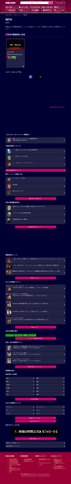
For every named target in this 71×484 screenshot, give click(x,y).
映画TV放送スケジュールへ (35, 366)
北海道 (8, 384)
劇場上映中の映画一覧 (35, 198)
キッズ (38, 410)
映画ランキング (59, 7)
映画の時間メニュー (11, 7)
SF (7, 410)
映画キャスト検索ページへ (13, 443)
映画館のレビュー (29, 461)
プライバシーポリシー (44, 474)
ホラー (38, 413)
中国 (7, 391)
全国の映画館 (28, 459)
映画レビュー (34, 327)
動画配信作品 (47, 10)
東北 (37, 384)
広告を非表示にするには (57, 107)
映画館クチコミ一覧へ (35, 418)
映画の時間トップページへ (13, 446)
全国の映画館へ (35, 399)
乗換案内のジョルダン (30, 474)
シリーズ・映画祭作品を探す (35, 338)
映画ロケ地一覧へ (35, 421)
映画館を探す (11, 10)
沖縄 (37, 394)
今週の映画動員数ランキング (13, 170)
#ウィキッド (18, 335)
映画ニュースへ (35, 278)
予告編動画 (35, 10)
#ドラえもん (9, 335)
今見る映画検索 (59, 3)
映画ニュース (23, 10)
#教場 (24, 335)
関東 (37, 378)
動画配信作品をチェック (35, 227)
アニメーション (40, 407)
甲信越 (8, 388)
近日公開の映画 (47, 7)
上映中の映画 (23, 7)
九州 (7, 394)
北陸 (37, 388)
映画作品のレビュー (15, 468)
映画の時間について (35, 438)
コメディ (8, 413)
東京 (7, 378)
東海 (37, 381)
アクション (9, 407)
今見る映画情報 (58, 466)
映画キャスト (17, 15)
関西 (7, 381)
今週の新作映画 (35, 7)
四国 (37, 391)
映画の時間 (9, 15)
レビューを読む (59, 10)
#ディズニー (31, 335)
